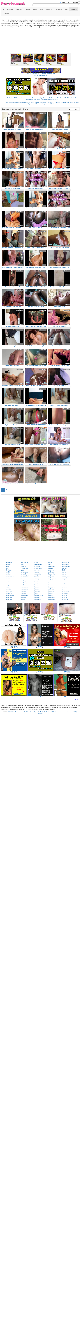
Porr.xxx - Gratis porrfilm (40, 75)
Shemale (75, 2)
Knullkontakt (43, 102)
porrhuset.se (10, 711)
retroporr (23, 580)
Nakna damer (38, 104)
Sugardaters (31, 104)
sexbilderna (24, 562)
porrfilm (8, 564)
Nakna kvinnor (21, 102)
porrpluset (51, 592)
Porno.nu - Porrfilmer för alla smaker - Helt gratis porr (40, 73)
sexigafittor (51, 566)
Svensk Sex (66, 102)
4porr (22, 570)
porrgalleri (24, 584)
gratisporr (9, 562)
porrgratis (23, 582)
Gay (69, 2)
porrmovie (65, 586)
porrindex (37, 597)
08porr (50, 562)
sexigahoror (65, 562)
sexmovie (51, 570)
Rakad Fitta (59, 102)
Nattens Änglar (33, 711)
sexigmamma (52, 578)
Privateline (26, 711)
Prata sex (34, 98)
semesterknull (25, 576)
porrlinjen (65, 594)
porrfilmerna (24, 588)
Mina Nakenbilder (62, 98)
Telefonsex (24, 98)
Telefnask (46, 711)
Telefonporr (54, 98)
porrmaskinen (66, 592)
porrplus (50, 594)
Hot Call (52, 711)
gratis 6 (8, 566)
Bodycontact (54, 99)
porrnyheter (51, 599)
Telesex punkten (19, 711)
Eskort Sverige (71, 98)
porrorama (51, 597)
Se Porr (64, 568)
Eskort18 (48, 99)
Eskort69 (14, 102)
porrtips (36, 576)
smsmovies (9, 580)
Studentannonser (30, 102)
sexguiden (65, 578)
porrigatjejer (24, 595)
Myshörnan (62, 711)
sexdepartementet (11, 584)
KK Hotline (68, 711)
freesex (8, 578)
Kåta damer (53, 104)
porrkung (64, 595)
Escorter (37, 102)
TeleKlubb (40, 711)
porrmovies (65, 582)
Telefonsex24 (47, 98)
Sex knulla (51, 574)
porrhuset (9, 597)
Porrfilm (36, 582)
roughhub (37, 570)
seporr (50, 564)
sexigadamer (66, 566)
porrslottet (37, 599)
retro (22, 578)
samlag (36, 572)
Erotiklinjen (75, 711)
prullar (36, 562)
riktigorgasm (38, 568)
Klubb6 (44, 99)
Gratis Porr (53, 102)
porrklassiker (66, 584)
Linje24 (6, 98)
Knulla (76, 102)
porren (36, 594)
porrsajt (8, 590)
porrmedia (65, 588)
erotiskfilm (24, 574)
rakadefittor (37, 574)
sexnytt (50, 568)
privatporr (37, 566)
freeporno (24, 566)
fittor (7, 568)
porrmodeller (10, 576)
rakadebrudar (38, 564)
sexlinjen (51, 572)
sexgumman (66, 576)
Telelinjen (11, 98)
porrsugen (9, 592)
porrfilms (23, 586)
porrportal (51, 590)
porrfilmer (23, 592)
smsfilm (23, 564)
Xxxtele (57, 711)
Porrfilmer (72, 102)
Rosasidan (39, 99)
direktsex (8, 570)
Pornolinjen (40, 713)
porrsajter (51, 584)
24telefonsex (24, 568)
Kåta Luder (9, 102)
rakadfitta (37, 580)
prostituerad (24, 572)
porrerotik (37, 592)
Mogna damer (46, 104)
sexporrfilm (51, 588)
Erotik (48, 102)
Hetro (63, 2)
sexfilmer (65, 580)
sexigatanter (52, 580)
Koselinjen (40, 98)
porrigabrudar (10, 595)
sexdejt (8, 588)
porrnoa (50, 582)
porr (63, 590)
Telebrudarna (17, 98)
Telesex (30, 98)
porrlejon (8, 572)
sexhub (64, 572)
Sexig (63, 570)
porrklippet (65, 599)
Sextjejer (33, 99)
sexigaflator (65, 564)
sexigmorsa (51, 576)
